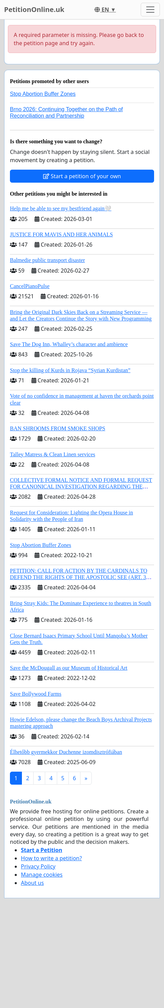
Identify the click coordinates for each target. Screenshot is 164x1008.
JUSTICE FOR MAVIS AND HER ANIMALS (61, 234)
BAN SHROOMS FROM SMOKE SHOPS (57, 428)
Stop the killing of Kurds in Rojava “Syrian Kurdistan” (70, 370)
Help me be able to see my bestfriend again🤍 (60, 208)
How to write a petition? (51, 858)
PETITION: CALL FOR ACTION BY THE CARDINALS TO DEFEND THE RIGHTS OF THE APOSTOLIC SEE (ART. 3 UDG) (78, 577)
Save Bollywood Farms (35, 694)
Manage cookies (42, 874)
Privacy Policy (38, 866)
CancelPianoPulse (30, 286)
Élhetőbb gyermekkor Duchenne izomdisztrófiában (66, 752)
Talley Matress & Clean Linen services (52, 454)
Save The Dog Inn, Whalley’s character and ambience (69, 344)
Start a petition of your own (82, 176)
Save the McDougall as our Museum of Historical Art (68, 668)
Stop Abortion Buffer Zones (43, 94)
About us (32, 883)
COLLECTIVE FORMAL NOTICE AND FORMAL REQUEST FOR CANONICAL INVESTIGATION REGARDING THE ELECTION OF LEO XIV (81, 486)
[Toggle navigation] (150, 9)
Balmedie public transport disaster (47, 260)
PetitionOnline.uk (34, 9)
